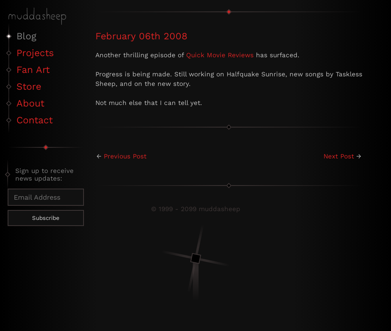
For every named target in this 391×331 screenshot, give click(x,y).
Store (28, 86)
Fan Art (33, 69)
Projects (35, 52)
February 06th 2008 (141, 36)
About (30, 103)
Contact (34, 120)
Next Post (338, 156)
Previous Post (125, 156)
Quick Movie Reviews (220, 55)
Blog (26, 36)
